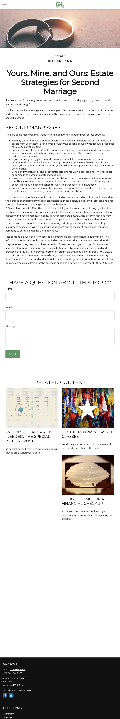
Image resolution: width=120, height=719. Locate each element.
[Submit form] (12, 354)
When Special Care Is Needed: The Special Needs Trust (29, 436)
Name (8, 288)
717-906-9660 (17, 669)
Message (10, 326)
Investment (8, 717)
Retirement (8, 713)
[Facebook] (5, 695)
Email (8, 307)
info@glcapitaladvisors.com (17, 690)
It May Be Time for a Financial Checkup (83, 501)
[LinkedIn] (11, 695)
